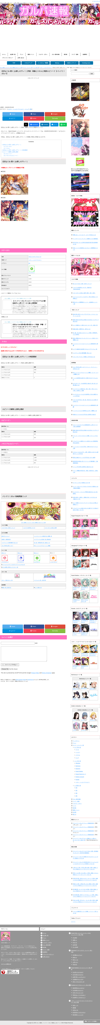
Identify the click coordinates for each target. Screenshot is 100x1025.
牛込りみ (75, 942)
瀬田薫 (74, 1007)
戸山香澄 (75, 937)
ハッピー (78, 752)
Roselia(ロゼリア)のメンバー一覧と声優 (81, 985)
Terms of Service (46, 673)
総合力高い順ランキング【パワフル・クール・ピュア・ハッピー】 (85, 315)
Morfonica (78, 766)
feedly (55, 118)
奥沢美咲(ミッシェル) (78, 1014)
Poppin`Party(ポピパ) (81, 774)
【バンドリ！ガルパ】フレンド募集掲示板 (83, 823)
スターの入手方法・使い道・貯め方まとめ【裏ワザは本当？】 (85, 400)
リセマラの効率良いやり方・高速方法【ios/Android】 (82, 288)
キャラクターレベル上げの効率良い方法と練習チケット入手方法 (85, 395)
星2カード (36, 552)
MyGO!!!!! (78, 768)
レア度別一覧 (77, 785)
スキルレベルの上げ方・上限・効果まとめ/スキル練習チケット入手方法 (85, 452)
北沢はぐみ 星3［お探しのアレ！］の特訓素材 (15, 150)
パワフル (78, 755)
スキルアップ (28, 63)
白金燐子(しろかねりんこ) (79, 997)
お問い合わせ (21, 57)
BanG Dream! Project (21, 679)
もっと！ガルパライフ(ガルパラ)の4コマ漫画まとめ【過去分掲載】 (85, 487)
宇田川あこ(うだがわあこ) (79, 995)
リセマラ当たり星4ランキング (8, 527)
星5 (76, 796)
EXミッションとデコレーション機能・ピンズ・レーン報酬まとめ (85, 373)
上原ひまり (75, 962)
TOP (14, 63)
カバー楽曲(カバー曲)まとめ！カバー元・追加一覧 (85, 325)
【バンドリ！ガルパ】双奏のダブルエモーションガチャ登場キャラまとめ (85, 857)
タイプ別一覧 (77, 747)
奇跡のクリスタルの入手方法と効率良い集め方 (84, 414)
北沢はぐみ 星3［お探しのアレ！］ (12, 144)
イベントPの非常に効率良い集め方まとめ (83, 466)
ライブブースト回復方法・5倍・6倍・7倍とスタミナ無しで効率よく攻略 (85, 389)
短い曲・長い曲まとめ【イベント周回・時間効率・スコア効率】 (85, 333)
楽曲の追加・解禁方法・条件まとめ (81, 329)
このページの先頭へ (92, 1021)
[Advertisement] (50, 38)
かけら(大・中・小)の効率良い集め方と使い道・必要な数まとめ (85, 384)
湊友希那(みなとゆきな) (78, 988)
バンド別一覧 (77, 761)
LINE (63, 124)
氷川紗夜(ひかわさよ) (78, 990)
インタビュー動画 (43, 63)
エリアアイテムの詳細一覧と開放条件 (42, 539)
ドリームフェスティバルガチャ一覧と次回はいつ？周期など (85, 297)
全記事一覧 (12, 54)
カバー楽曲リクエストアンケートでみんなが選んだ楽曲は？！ (85, 503)
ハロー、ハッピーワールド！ (16, 109)
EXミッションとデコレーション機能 (42, 545)
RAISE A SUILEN (80, 776)
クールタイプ (21, 561)
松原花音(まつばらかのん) (79, 1012)
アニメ (21, 54)
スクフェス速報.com (6, 964)
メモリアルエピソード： (11, 155)
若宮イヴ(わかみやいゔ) (78, 981)
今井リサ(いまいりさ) (78, 992)
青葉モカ (75, 957)
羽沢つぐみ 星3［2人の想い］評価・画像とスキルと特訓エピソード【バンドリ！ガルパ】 (85, 873)
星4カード (4, 552)
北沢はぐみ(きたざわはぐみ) (35, 256)
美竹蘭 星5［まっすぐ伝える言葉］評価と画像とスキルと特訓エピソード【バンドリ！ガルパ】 (85, 890)
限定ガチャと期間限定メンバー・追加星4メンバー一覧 (85, 303)
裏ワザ (74, 814)
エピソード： (8, 153)
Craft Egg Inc (30, 679)
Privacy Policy (35, 673)
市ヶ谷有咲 (75, 947)
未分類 (74, 812)
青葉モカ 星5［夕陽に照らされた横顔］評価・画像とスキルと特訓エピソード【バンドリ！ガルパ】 (85, 884)
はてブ (54, 124)
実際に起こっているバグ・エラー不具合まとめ (84, 235)
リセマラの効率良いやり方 (29, 527)
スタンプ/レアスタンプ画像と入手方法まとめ (84, 356)
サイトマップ (96, 1)
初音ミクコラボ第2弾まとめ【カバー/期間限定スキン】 (85, 248)
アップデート (76, 741)
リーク (74, 805)
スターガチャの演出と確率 (51, 527)
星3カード (20, 552)
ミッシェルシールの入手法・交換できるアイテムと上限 (85, 447)
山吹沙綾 (75, 944)
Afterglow (78, 763)
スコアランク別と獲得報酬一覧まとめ (82, 353)
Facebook (34, 124)
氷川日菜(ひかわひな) (78, 974)
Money (57, 63)
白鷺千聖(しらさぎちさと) (79, 977)
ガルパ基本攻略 (55, 54)
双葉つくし (75, 699)
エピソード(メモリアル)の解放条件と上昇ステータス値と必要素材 (85, 425)
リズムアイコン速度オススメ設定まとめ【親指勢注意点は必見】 (85, 442)
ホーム (4, 54)
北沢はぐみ (75, 1010)
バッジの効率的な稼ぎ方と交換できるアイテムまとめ (85, 378)
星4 (76, 793)
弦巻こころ (75, 1005)
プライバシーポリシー (7, 57)
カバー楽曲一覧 (38, 587)
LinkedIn (45, 124)
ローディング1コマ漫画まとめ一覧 (81, 482)
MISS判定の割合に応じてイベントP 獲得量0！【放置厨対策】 (85, 462)
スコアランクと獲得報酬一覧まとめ (10, 542)
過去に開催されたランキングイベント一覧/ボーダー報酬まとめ (85, 339)
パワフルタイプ (5, 561)
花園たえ (75, 940)
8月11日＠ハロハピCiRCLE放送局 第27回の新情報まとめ (85, 243)
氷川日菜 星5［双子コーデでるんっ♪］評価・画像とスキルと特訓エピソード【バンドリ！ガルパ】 (85, 895)
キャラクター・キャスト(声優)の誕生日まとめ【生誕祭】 (85, 492)
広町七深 (92, 688)
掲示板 (65, 54)
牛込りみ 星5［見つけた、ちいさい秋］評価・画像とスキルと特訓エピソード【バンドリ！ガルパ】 (85, 901)
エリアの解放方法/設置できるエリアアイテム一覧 (85, 349)
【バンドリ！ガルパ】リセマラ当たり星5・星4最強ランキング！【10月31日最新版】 (85, 852)
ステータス (8, 146)
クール (77, 749)
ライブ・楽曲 (75, 54)
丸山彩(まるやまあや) (78, 972)
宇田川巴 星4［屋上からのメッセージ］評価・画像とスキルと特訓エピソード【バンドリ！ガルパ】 (85, 879)
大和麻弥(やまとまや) (78, 979)
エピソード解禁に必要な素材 (10, 152)
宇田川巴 (75, 964)
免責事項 (85, 54)
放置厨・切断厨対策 (6, 539)
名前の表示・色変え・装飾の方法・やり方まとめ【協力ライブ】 (85, 498)
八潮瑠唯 (83, 699)
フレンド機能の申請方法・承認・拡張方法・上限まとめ (85, 471)
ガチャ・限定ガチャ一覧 (11, 577)
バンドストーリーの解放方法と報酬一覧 (43, 536)
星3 (31, 109)
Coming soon (86, 63)
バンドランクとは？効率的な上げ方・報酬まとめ (85, 410)
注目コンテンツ (71, 63)
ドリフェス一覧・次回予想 (45, 577)
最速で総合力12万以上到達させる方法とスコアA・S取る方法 (85, 320)
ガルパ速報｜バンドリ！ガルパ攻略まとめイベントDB (33, 512)
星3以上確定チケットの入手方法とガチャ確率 (84, 457)
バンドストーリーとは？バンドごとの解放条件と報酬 (85, 344)
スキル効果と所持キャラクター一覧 (10, 567)
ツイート (73, 921)
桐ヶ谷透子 (84, 688)
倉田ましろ (75, 688)
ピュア (27, 109)
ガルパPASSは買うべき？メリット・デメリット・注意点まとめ (85, 368)
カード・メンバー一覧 (78, 745)
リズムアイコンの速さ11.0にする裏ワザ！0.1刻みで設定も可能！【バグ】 (85, 509)
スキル (7, 148)
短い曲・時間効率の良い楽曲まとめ (42, 542)
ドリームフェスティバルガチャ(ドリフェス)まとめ (13, 564)
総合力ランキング (6, 536)
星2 (76, 787)
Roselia (77, 779)
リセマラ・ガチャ (43, 54)
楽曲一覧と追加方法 (6, 587)
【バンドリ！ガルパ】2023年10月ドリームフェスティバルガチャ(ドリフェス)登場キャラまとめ (85, 863)
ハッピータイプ (53, 561)
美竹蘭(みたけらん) (77, 955)
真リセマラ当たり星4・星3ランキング (82, 283)
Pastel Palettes (79, 771)
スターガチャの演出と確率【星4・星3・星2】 (84, 293)
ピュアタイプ (32, 272)
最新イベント (31, 54)
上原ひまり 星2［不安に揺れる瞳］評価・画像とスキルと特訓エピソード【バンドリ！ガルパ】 (85, 868)
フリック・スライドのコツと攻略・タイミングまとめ (85, 436)
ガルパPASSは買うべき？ (7, 545)
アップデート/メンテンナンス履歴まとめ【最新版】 (85, 238)
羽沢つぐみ (75, 959)
